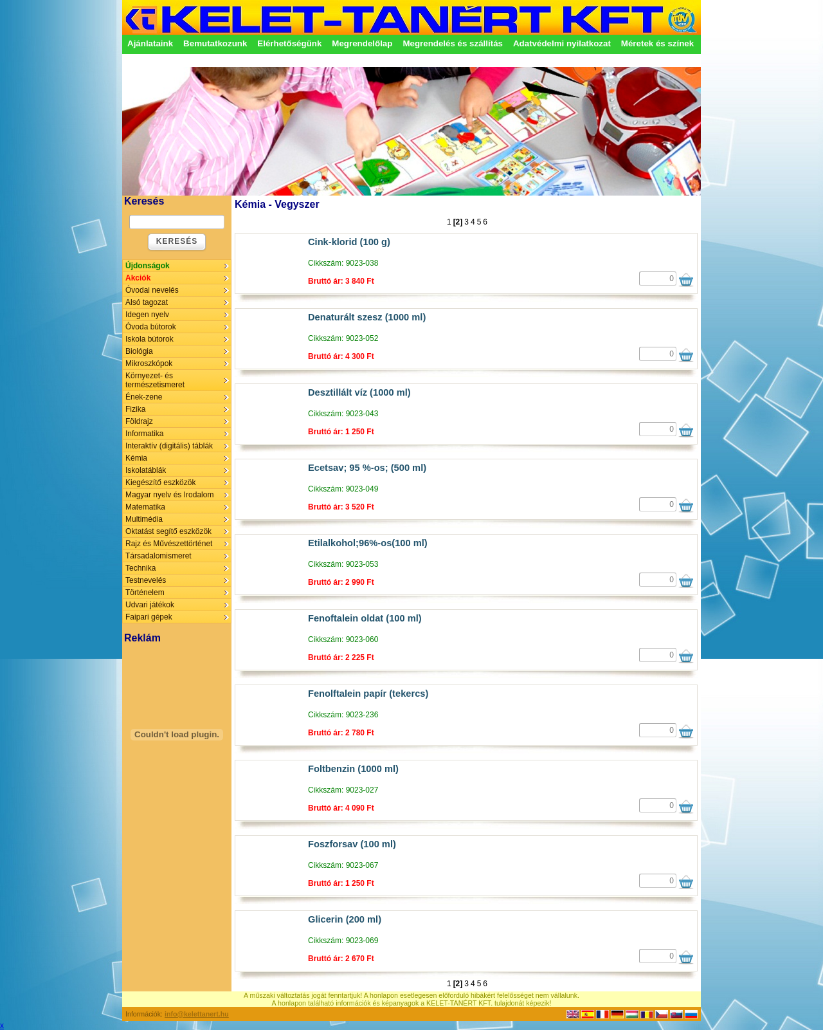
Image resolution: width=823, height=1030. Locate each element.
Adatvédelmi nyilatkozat (562, 43)
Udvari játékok (149, 604)
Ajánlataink (150, 43)
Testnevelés (145, 580)
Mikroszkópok (148, 363)
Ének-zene (143, 396)
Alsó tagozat (146, 302)
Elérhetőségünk (289, 43)
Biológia (139, 351)
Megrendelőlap (362, 43)
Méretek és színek (657, 43)
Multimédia (144, 519)
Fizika (135, 409)
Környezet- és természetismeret (155, 380)
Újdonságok (147, 265)
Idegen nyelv (147, 314)
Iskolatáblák (145, 470)
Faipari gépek (148, 616)
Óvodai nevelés (152, 290)
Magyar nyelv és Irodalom (169, 494)
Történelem (145, 592)
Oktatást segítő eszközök (168, 531)
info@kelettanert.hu (197, 1014)
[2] (458, 221)
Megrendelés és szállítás (452, 43)
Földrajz (139, 421)
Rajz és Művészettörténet (168, 543)
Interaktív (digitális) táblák (169, 445)
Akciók (137, 277)
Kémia (136, 458)
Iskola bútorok (149, 339)
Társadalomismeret (158, 555)
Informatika (144, 433)
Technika (140, 568)
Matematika (145, 506)
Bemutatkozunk (215, 43)
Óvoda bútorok (150, 326)
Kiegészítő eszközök (160, 482)
